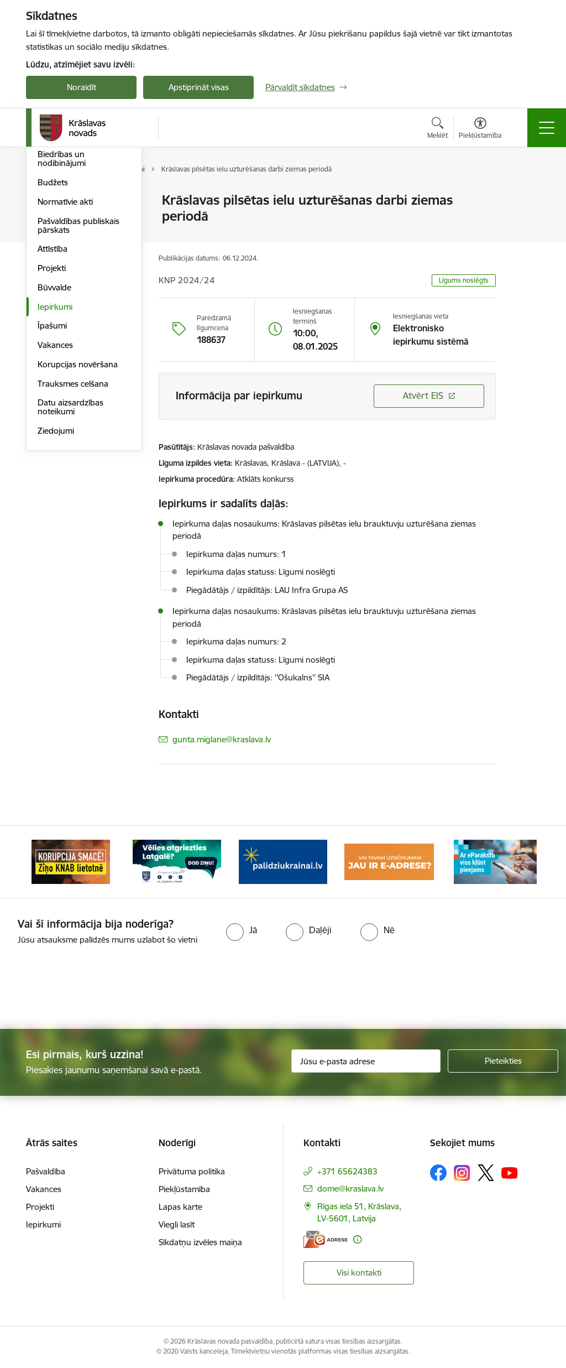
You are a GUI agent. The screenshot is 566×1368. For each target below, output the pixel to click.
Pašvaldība (45, 1171)
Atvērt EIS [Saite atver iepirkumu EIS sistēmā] (423, 395)
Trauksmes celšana (73, 516)
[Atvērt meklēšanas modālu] (437, 129)
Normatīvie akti (65, 334)
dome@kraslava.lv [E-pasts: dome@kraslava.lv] (350, 1188)
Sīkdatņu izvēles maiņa (200, 1242)
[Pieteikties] (503, 1061)
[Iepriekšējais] (44, 862)
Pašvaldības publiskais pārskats (78, 357)
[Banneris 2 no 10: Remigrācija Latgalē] (177, 861)
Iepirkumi (55, 439)
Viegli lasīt (177, 1224)
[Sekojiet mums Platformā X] (486, 1172)
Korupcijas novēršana (78, 496)
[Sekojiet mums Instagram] (462, 1173)
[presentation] (283, 988)
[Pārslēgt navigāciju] (546, 127)
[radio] (241, 930)
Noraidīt (81, 87)
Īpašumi (52, 458)
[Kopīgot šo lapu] (524, 223)
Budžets (53, 314)
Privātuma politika (192, 1171)
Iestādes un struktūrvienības (68, 243)
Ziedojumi (56, 563)
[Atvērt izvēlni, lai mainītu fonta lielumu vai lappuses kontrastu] (480, 129)
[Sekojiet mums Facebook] (438, 1172)
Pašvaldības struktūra (78, 220)
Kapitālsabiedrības (71, 267)
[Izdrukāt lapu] (524, 195)
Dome (49, 201)
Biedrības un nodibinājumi (62, 291)
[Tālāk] (521, 862)
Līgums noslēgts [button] (464, 280)
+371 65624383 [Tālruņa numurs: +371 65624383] (347, 1171)
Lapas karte (180, 1206)
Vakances (55, 477)
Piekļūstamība (184, 1189)
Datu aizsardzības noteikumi (70, 539)
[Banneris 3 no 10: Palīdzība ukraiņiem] (283, 861)
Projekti (52, 400)
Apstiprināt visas (199, 87)
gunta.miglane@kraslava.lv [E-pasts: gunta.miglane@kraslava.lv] (221, 739)
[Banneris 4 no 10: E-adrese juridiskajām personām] (389, 861)
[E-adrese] (325, 1239)
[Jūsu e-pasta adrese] (366, 1061)
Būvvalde (54, 419)
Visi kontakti (359, 1272)
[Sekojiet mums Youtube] (509, 1172)
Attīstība (52, 381)
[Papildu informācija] (357, 1239)
